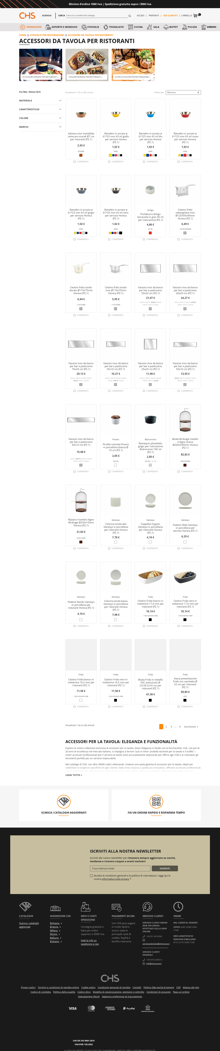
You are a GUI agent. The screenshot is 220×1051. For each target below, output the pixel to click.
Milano (55, 930)
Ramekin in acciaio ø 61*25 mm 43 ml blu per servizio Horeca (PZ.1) (150, 138)
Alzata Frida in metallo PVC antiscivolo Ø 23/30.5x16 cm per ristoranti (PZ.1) (150, 684)
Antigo (150, 210)
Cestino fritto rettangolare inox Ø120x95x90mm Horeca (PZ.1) (185, 214)
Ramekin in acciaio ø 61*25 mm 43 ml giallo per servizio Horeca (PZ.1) (116, 138)
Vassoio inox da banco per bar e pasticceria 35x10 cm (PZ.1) (115, 366)
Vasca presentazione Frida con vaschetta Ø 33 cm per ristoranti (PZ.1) (185, 683)
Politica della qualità (64, 991)
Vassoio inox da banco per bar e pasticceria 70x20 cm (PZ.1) (81, 366)
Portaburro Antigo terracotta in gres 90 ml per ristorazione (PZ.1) (150, 216)
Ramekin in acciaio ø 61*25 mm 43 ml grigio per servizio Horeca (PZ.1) (81, 214)
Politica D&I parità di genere (159, 987)
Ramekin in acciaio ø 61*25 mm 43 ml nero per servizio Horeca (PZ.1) (115, 214)
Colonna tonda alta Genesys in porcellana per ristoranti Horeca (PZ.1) (116, 528)
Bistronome (150, 439)
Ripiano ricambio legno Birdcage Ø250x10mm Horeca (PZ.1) (81, 522)
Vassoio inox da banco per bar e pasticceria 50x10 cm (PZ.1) (185, 366)
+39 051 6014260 (154, 936)
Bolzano (56, 941)
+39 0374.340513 (154, 959)
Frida (150, 596)
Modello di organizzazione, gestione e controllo (118, 991)
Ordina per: (159, 92)
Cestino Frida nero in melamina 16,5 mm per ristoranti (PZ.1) (116, 682)
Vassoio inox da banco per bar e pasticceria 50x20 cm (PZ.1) (150, 290)
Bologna (56, 923)
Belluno (56, 937)
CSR (178, 987)
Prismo (115, 439)
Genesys (116, 520)
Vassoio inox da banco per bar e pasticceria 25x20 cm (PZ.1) (150, 366)
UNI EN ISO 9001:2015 (87, 1026)
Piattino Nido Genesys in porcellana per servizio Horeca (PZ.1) (185, 527)
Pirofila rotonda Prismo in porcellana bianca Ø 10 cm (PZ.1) (116, 447)
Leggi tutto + (73, 775)
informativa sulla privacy (115, 879)
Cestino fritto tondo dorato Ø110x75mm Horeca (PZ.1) (81, 290)
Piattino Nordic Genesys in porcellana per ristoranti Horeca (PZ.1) (81, 604)
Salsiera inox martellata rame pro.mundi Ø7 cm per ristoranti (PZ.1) (81, 136)
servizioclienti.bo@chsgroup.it (156, 943)
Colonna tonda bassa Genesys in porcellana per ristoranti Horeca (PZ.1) (116, 605)
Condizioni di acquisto (158, 991)
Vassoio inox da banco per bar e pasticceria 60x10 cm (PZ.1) (81, 441)
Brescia (55, 926)
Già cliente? (170, 15)
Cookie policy (88, 987)
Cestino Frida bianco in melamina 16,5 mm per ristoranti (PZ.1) (81, 682)
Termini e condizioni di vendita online (58, 987)
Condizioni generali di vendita (114, 987)
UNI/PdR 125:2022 (88, 1030)
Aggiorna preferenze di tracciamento (122, 996)
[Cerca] (97, 15)
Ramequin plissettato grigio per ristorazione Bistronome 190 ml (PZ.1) (150, 448)
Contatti (137, 987)
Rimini (55, 934)
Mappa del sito (191, 987)
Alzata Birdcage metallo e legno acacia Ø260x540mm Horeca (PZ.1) (185, 443)
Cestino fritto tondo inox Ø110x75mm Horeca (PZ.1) (116, 290)
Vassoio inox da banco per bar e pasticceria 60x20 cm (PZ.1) (185, 290)
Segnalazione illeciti (89, 996)
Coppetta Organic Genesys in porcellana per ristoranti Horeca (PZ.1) (150, 528)
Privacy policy (28, 987)
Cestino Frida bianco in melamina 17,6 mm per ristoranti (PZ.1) (150, 603)
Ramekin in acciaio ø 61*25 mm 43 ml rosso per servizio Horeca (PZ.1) (185, 138)
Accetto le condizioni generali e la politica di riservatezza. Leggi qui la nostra (132, 877)
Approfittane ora (164, 4)
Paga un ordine (181, 991)
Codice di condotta (41, 991)
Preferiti (154, 15)
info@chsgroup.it (154, 963)
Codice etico (84, 991)
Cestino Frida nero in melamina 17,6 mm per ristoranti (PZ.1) (185, 603)
